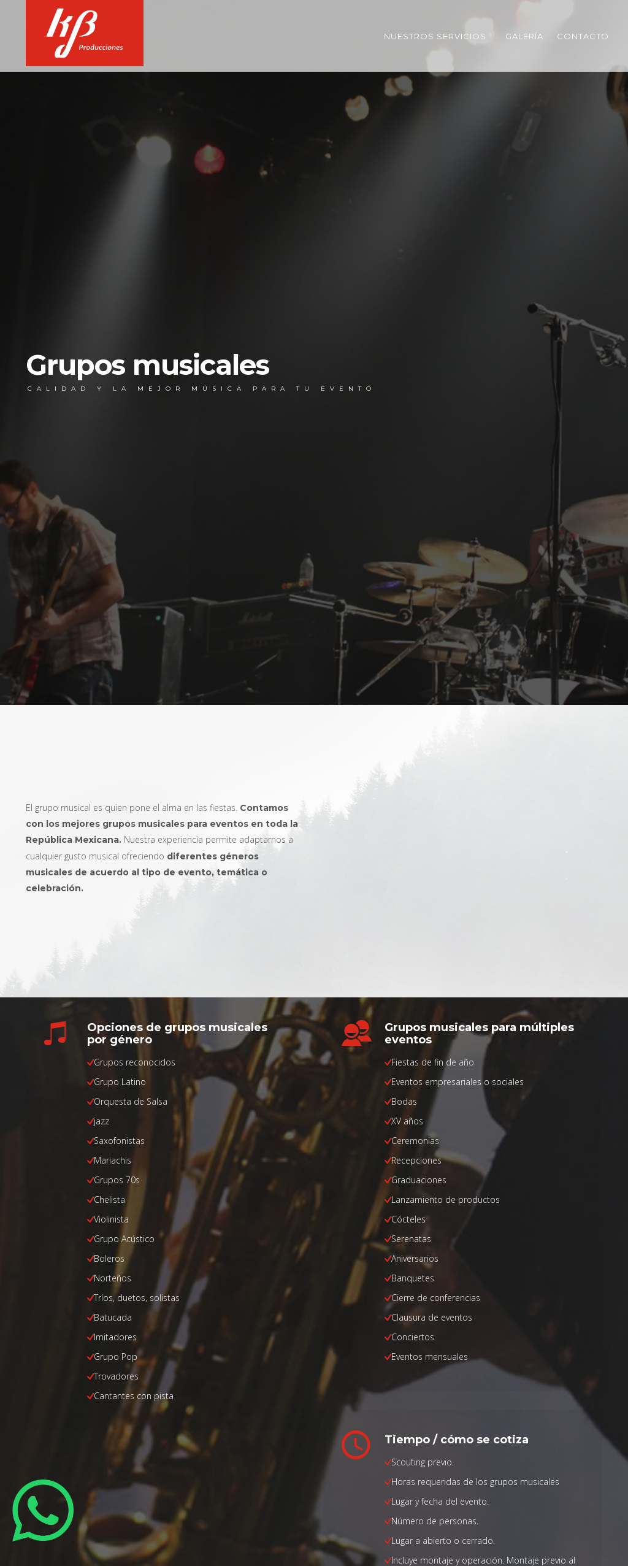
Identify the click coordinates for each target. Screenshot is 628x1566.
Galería (524, 36)
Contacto (583, 36)
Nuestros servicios (438, 36)
